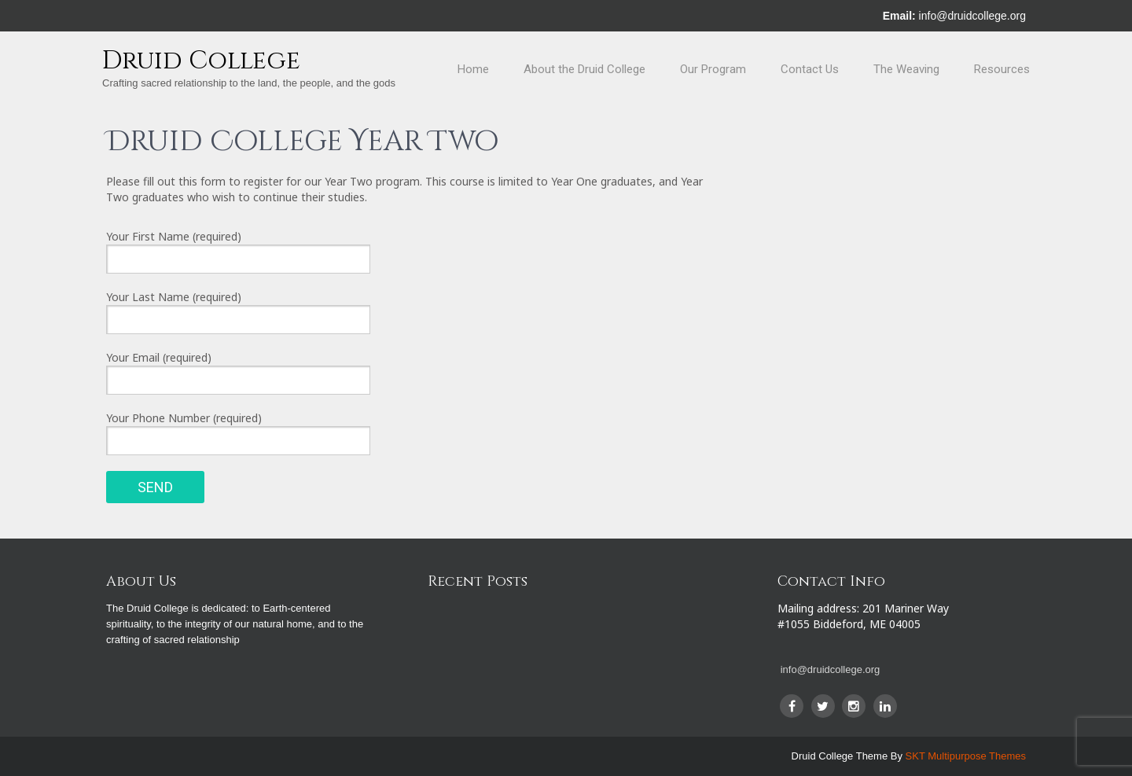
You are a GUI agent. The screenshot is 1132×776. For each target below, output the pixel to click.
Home (473, 69)
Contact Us (810, 69)
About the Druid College (584, 69)
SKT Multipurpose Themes (966, 756)
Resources (1002, 69)
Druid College (201, 61)
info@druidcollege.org (972, 15)
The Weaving (906, 69)
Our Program (713, 69)
